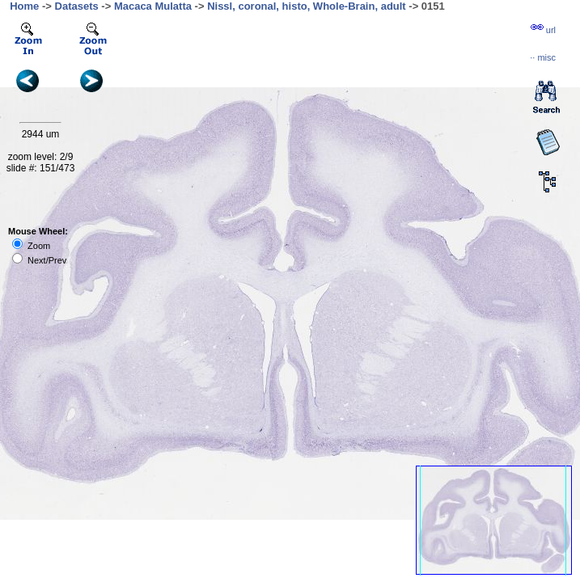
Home (24, 6)
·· (543, 57)
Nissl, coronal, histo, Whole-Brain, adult (306, 6)
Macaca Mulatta (153, 6)
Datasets (77, 6)
